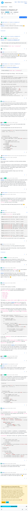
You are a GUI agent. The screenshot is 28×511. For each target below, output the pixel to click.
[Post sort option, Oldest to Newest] (2, 17)
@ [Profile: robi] (6, 22)
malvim (3, 22)
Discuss (7, 12)
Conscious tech (3, 30)
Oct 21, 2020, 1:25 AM (11, 65)
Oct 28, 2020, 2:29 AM (12, 463)
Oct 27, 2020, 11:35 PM (14, 374)
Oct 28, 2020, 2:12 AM (12, 408)
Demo (22, 1)
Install (26, 3)
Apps (16, 1)
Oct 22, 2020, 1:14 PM (11, 267)
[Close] (26, 486)
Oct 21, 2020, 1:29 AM (11, 101)
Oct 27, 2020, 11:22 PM (12, 365)
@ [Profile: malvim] (2, 25)
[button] (1, 509)
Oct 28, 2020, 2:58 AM (12, 472)
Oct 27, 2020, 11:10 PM (13, 356)
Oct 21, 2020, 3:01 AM (13, 122)
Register (3, 502)
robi (2, 24)
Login (7, 502)
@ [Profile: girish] (6, 36)
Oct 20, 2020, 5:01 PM (10, 24)
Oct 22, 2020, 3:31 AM (12, 194)
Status (19, 1)
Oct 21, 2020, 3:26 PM (14, 178)
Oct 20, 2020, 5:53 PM (14, 38)
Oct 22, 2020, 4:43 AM (11, 244)
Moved (2, 12)
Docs (25, 1)
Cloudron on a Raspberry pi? (14, 22)
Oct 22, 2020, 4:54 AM (14, 257)
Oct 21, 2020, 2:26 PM (12, 157)
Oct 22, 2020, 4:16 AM (12, 212)
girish (3, 38)
